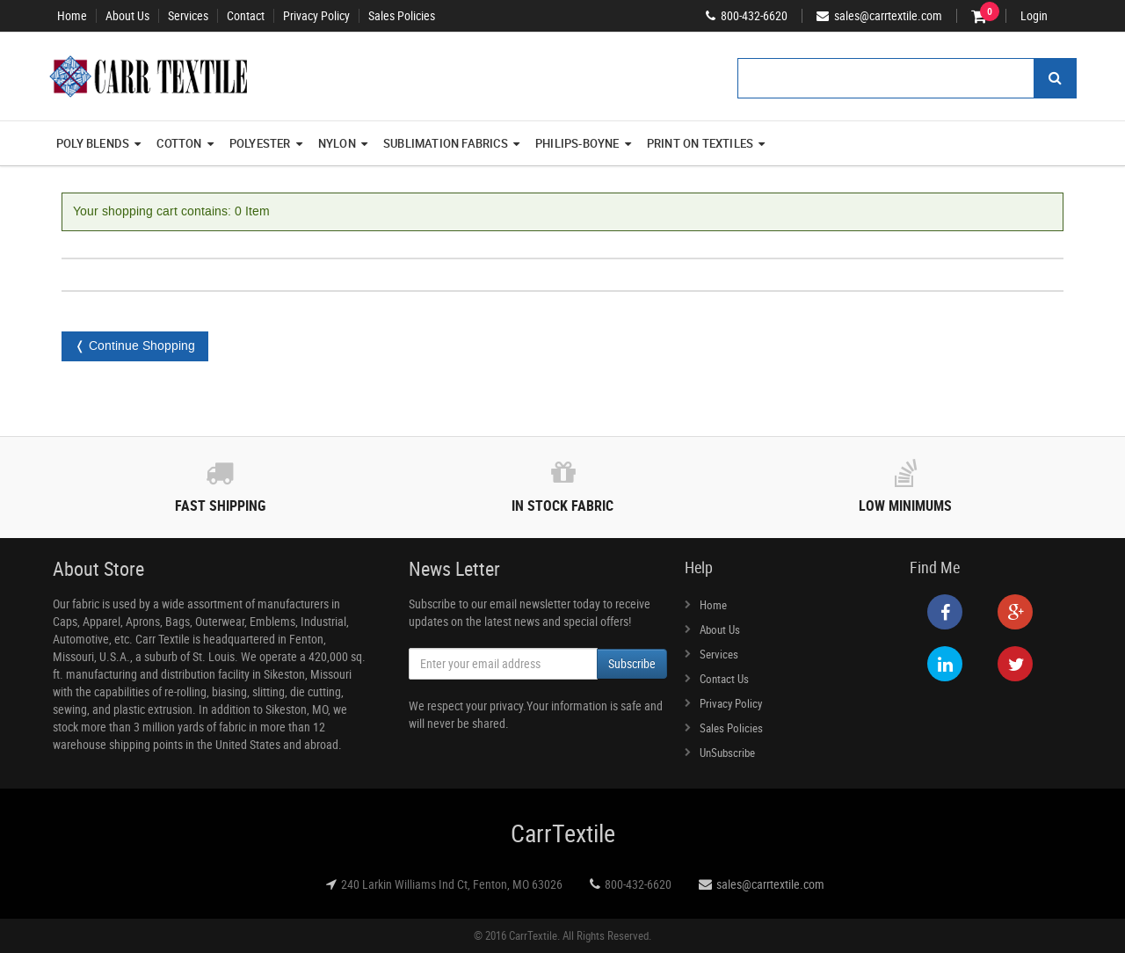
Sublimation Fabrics (451, 143)
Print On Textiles (706, 143)
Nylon (342, 143)
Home (72, 16)
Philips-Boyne (583, 143)
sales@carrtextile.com (770, 884)
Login (1034, 16)
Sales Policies (401, 16)
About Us (127, 16)
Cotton (184, 143)
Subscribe (632, 663)
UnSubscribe (727, 752)
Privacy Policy (316, 16)
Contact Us (724, 679)
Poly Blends (98, 143)
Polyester (265, 143)
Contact (246, 16)
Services (188, 16)
